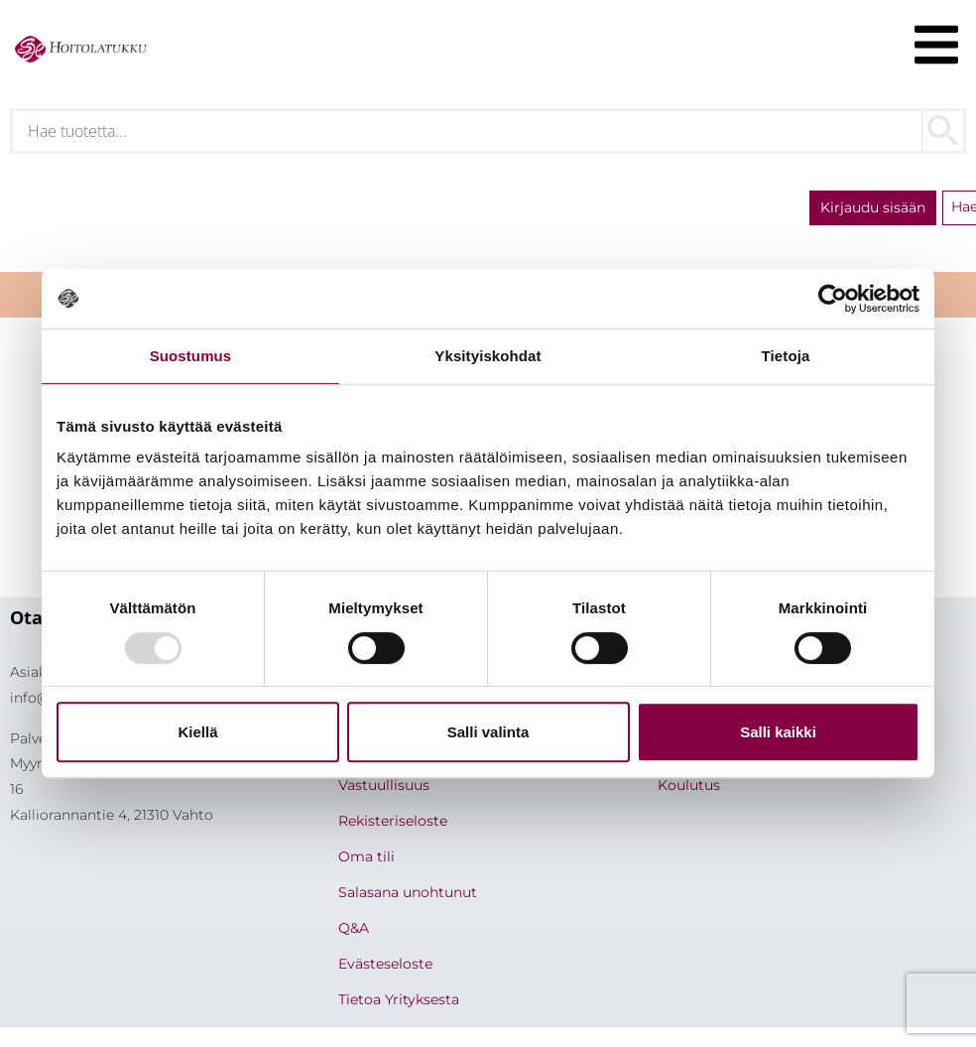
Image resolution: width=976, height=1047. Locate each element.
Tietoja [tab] (786, 355)
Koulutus (689, 785)
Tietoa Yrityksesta (398, 999)
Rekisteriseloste (392, 821)
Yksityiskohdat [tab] (487, 355)
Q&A (353, 928)
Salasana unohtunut (407, 892)
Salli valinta (488, 731)
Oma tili (366, 856)
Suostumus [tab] (191, 355)
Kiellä (197, 731)
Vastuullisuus (383, 785)
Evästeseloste (385, 964)
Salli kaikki (778, 731)
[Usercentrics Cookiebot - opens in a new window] (832, 299)
